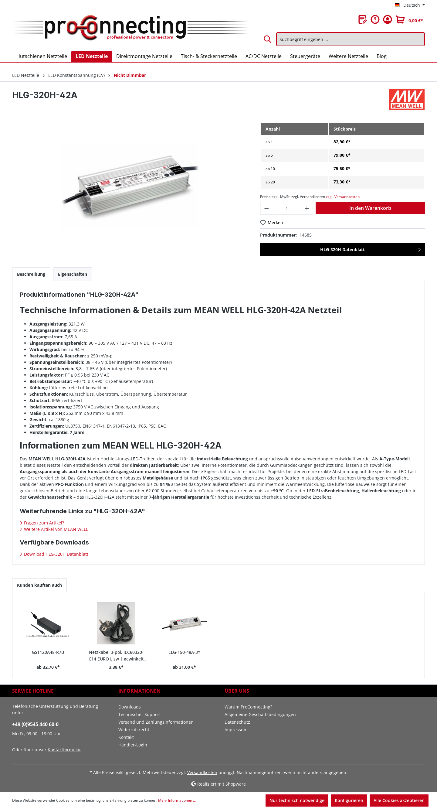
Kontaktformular (64, 750)
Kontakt (126, 737)
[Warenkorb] (409, 19)
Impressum (236, 729)
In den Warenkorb (370, 208)
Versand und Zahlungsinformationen (156, 722)
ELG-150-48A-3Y (184, 652)
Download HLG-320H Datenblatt (55, 554)
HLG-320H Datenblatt (342, 249)
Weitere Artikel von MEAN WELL (55, 529)
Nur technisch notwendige (296, 800)
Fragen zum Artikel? (43, 523)
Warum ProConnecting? (248, 707)
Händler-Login (132, 745)
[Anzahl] (286, 208)
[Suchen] (268, 39)
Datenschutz (237, 722)
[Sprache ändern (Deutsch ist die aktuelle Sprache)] (410, 5)
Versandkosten (202, 772)
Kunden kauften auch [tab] (39, 585)
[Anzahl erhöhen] (307, 208)
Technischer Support (139, 714)
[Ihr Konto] (387, 19)
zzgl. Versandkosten (343, 196)
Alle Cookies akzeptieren (399, 800)
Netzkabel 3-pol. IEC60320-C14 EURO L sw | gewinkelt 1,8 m (116, 655)
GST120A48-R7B (48, 652)
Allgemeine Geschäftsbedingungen (260, 714)
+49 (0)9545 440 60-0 (35, 724)
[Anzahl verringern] (266, 208)
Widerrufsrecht (133, 729)
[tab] (31, 274)
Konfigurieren (349, 800)
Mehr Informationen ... (177, 800)
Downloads (129, 707)
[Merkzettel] (362, 19)
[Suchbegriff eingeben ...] (350, 39)
